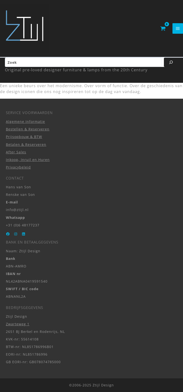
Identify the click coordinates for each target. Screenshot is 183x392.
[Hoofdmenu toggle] (177, 28)
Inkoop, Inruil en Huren (28, 159)
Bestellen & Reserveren (27, 129)
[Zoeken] (171, 62)
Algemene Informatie (25, 121)
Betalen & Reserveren (26, 144)
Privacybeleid (18, 167)
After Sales (16, 152)
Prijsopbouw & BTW (24, 136)
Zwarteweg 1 (17, 324)
